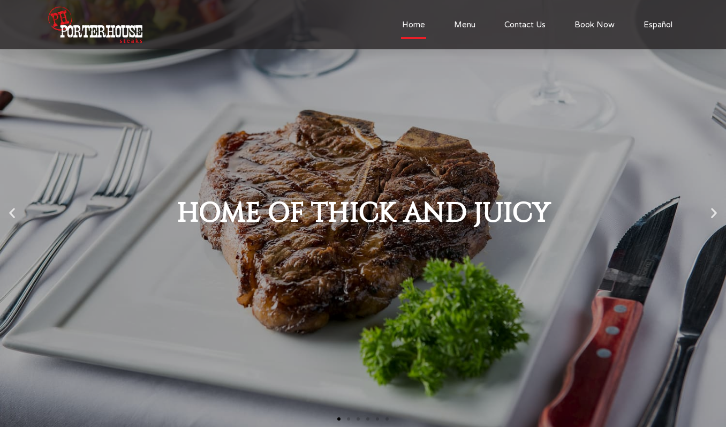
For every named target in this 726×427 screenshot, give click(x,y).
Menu (464, 24)
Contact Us (525, 24)
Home (413, 24)
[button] (339, 419)
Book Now (594, 24)
